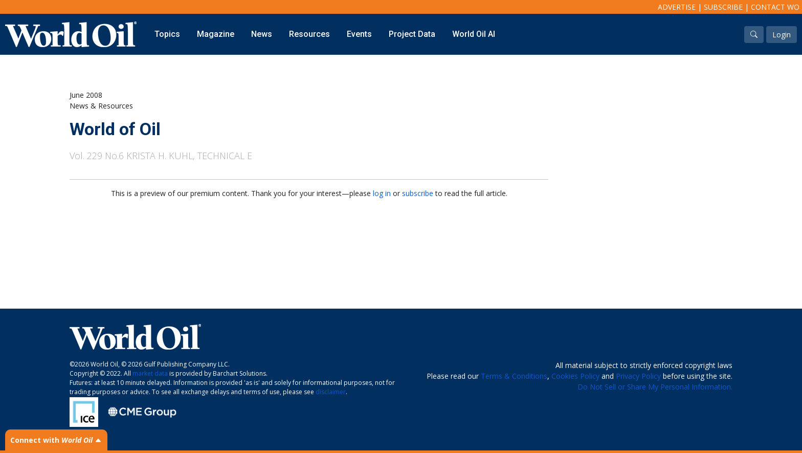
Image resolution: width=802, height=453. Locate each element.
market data (150, 373)
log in (382, 193)
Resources (309, 34)
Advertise (677, 7)
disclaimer (331, 391)
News (261, 34)
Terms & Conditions (514, 376)
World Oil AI (473, 34)
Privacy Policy (638, 376)
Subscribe (723, 7)
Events (359, 34)
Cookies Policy (575, 376)
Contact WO (775, 7)
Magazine (215, 34)
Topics (167, 34)
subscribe (417, 193)
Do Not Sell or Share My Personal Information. (654, 387)
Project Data (412, 34)
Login (781, 34)
